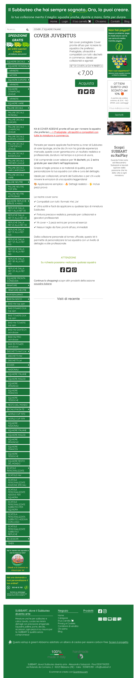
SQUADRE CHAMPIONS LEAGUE (14, 91)
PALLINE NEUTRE (15, 182)
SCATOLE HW (14, 475)
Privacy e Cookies (66, 623)
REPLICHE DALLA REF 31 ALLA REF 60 (17, 216)
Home (53, 21)
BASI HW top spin (16, 303)
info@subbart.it (103, 667)
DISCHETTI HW (15, 356)
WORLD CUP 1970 (16, 414)
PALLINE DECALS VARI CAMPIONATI (16, 169)
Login (65, 21)
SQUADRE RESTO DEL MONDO (16, 462)
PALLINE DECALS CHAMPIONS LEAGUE (16, 129)
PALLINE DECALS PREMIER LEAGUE (16, 162)
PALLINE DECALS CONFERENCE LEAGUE (16, 146)
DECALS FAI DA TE (15, 409)
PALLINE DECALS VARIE (16, 176)
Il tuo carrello (82, 21)
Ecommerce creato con (68, 671)
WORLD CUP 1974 (16, 418)
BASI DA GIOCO (14, 299)
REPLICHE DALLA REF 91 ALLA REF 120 (16, 232)
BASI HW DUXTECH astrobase (17, 331)
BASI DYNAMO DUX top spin (17, 309)
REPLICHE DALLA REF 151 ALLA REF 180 (16, 251)
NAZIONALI (13, 369)
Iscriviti (119, 114)
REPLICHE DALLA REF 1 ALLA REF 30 (17, 209)
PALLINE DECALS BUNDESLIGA (16, 154)
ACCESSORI (12, 538)
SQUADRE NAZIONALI (13, 424)
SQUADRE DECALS (16, 61)
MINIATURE (12, 285)
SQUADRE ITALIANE (52, 29)
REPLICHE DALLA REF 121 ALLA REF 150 (16, 242)
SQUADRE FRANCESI (13, 391)
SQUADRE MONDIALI (18, 66)
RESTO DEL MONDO (18, 405)
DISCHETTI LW (15, 360)
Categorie (63, 618)
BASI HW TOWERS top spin (17, 324)
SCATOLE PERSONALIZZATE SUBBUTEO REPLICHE (16, 530)
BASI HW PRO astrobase (14, 338)
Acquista (86, 83)
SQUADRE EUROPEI (17, 79)
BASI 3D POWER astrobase (15, 345)
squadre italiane (43, 283)
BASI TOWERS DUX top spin (17, 316)
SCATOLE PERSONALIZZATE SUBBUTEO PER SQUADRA (16, 506)
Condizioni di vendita (68, 626)
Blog (126, 21)
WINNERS (13, 70)
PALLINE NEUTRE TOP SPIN (16, 188)
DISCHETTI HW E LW (16, 351)
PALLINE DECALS (15, 108)
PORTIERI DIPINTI (15, 294)
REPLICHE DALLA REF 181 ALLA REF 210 (16, 261)
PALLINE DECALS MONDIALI (16, 113)
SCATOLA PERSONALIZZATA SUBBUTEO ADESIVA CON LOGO (18, 518)
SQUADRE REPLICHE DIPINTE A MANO (16, 202)
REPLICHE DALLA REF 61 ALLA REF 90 (17, 223)
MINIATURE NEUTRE (17, 290)
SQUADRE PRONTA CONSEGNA (16, 279)
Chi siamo (100, 21)
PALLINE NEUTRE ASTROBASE (16, 195)
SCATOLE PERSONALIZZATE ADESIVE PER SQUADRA (16, 493)
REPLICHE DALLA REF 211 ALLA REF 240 (16, 271)
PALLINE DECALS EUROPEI (16, 121)
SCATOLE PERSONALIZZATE (15, 469)
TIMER (11, 543)
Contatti (115, 21)
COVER (37, 29)
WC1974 (13, 75)
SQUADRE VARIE (16, 103)
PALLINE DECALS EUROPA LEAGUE (16, 137)
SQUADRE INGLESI (16, 378)
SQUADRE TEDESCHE (13, 399)
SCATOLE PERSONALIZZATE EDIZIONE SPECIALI (17, 482)
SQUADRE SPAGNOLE (13, 384)
